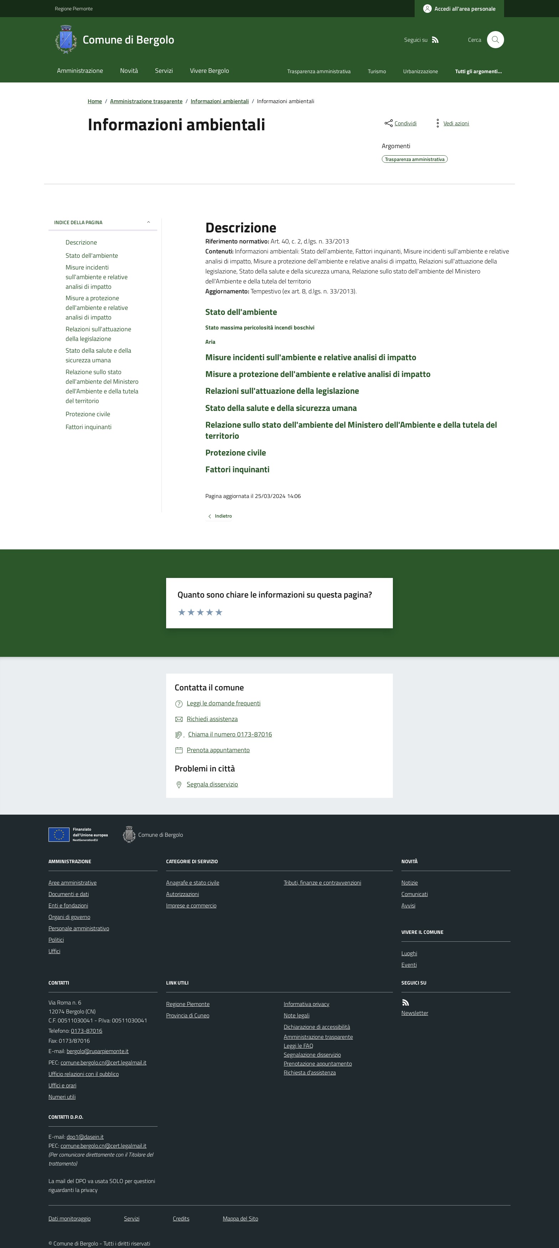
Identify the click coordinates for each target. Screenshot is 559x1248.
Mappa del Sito (240, 1218)
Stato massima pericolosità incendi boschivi (259, 327)
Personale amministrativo (78, 928)
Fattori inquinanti (237, 469)
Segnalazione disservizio (312, 1054)
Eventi (409, 964)
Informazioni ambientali (220, 101)
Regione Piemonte (74, 8)
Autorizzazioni (182, 894)
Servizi (164, 70)
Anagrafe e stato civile (192, 882)
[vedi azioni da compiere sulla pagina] (451, 123)
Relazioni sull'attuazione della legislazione (282, 390)
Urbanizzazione (420, 71)
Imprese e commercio (191, 905)
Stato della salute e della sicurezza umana (281, 407)
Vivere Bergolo (209, 70)
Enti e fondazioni (68, 905)
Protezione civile (235, 452)
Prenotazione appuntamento (318, 1063)
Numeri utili (62, 1096)
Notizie (409, 882)
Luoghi (409, 953)
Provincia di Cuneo (187, 1015)
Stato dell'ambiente (241, 311)
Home (95, 101)
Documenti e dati (68, 894)
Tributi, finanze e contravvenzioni (322, 882)
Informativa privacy (306, 1004)
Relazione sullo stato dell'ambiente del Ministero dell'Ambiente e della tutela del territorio (351, 430)
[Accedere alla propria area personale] (459, 8)
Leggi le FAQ (298, 1045)
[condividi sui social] (400, 123)
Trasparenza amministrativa (319, 71)
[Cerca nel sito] (492, 39)
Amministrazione (80, 70)
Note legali (296, 1015)
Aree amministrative (72, 882)
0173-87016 (86, 1030)
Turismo (377, 71)
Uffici (54, 951)
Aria (210, 341)
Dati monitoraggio (69, 1218)
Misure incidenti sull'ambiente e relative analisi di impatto (310, 357)
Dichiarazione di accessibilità (317, 1026)
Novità (129, 70)
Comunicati (414, 894)
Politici (56, 939)
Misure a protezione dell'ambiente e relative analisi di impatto (318, 373)
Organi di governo (69, 916)
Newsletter (414, 1012)
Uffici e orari (62, 1085)
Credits (181, 1218)
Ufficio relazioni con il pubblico (83, 1074)
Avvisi (408, 905)
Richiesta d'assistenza (310, 1072)
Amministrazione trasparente (146, 101)
